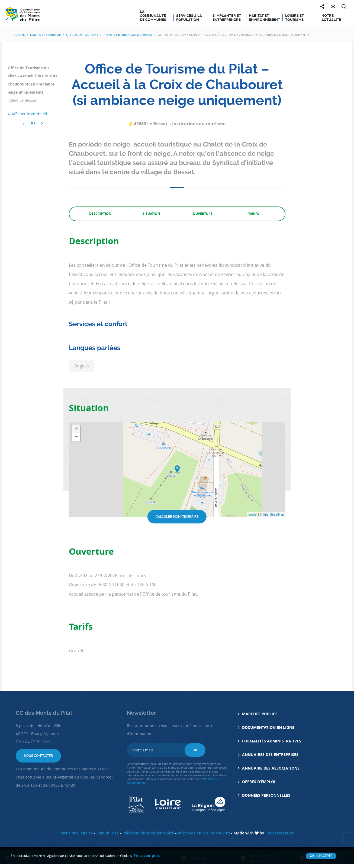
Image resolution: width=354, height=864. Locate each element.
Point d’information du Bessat (128, 35)
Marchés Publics (260, 713)
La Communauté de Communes (153, 15)
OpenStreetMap (273, 514)
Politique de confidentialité (148, 833)
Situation (151, 213)
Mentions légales (76, 833)
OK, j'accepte (321, 856)
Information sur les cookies (204, 833)
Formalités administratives (271, 741)
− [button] (76, 437)
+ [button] (76, 429)
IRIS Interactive (279, 833)
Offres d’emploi (258, 781)
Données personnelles (266, 795)
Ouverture (203, 213)
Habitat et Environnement (264, 18)
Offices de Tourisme (82, 35)
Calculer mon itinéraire (177, 517)
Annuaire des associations (271, 768)
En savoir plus (147, 855)
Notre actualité (331, 18)
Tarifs (253, 213)
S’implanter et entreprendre (227, 18)
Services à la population (189, 18)
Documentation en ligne (268, 727)
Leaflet (252, 514)
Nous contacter (38, 756)
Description (100, 213)
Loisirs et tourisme (294, 18)
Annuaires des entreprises (270, 754)
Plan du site (107, 833)
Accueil (19, 35)
